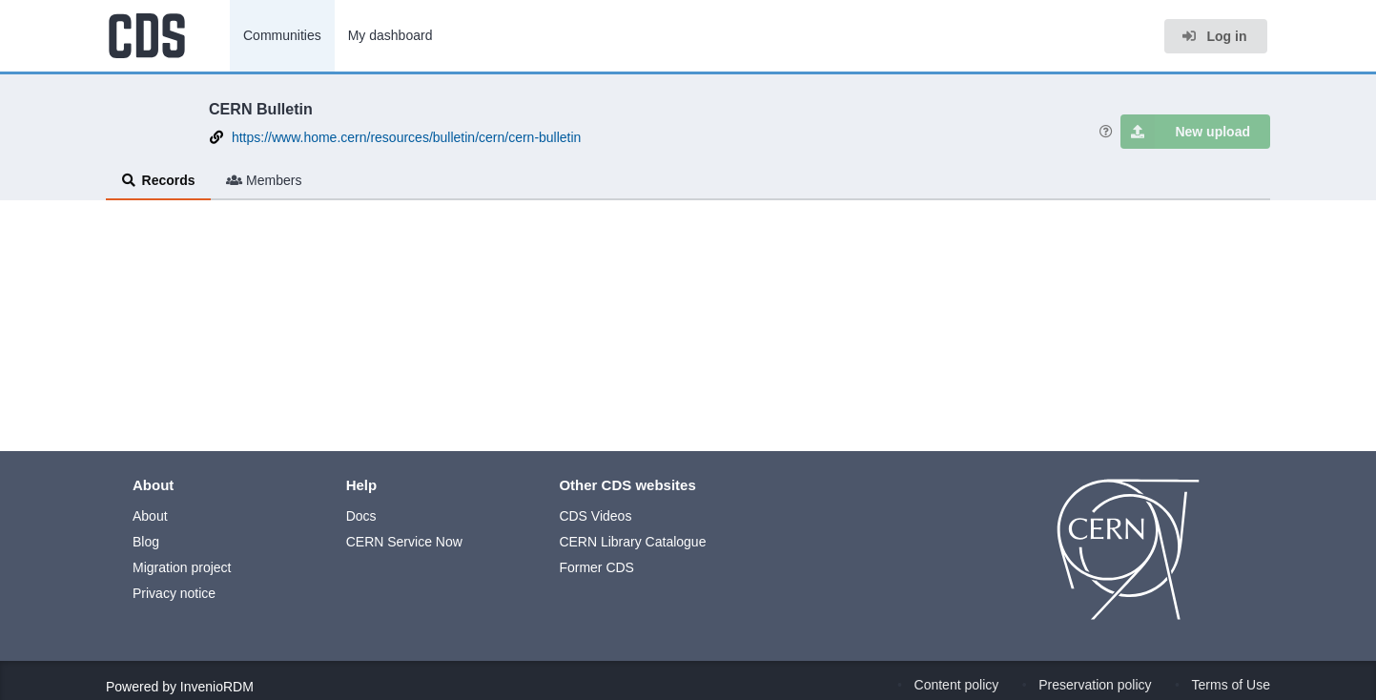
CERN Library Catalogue (632, 541)
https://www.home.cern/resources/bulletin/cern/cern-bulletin (407, 137)
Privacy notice (174, 593)
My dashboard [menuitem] (390, 35)
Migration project (182, 567)
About (150, 516)
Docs (361, 516)
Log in (1213, 36)
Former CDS (596, 567)
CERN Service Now (404, 541)
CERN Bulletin (261, 108)
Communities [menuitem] (282, 35)
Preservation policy (1094, 684)
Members (264, 180)
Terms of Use (1231, 684)
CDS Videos (595, 516)
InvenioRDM (217, 686)
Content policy (956, 684)
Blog (146, 541)
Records (158, 180)
